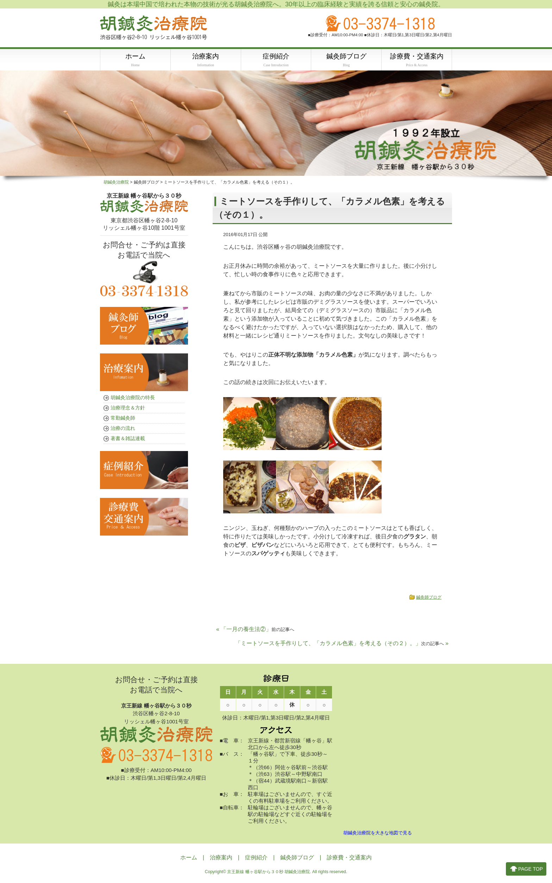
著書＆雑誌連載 (128, 439)
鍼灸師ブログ (428, 598)
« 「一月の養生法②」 (255, 630)
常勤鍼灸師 (123, 419)
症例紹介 (256, 859)
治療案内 (221, 859)
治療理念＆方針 (128, 409)
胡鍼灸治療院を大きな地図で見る (377, 834)
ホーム (188, 859)
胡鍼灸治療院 (116, 183)
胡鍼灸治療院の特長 (133, 398)
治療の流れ (123, 429)
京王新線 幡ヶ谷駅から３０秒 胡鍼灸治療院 (268, 872)
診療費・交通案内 (349, 859)
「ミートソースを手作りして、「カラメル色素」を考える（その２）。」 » (341, 644)
